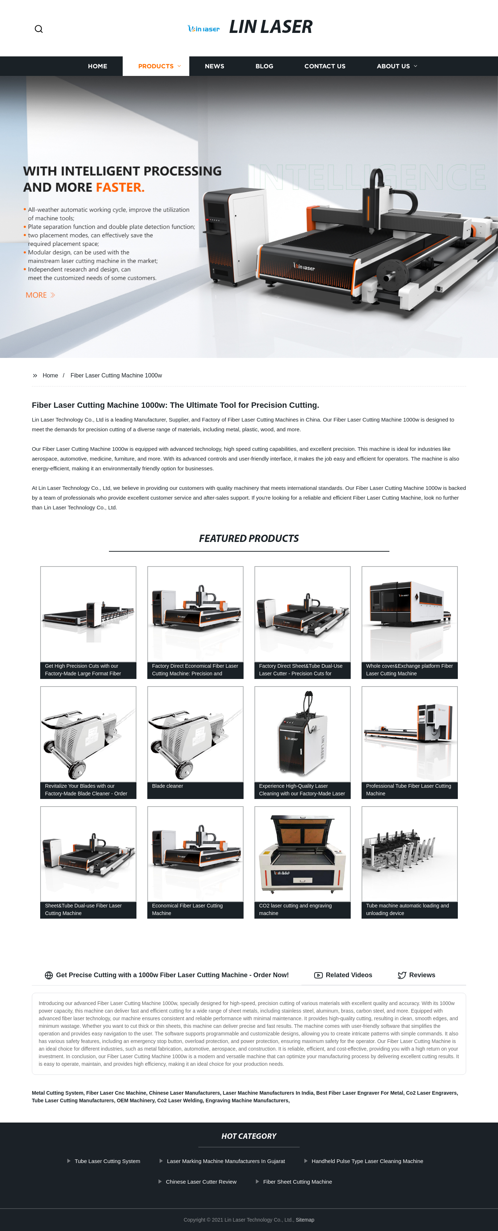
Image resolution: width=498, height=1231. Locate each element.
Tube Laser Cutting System (107, 1161)
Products (156, 66)
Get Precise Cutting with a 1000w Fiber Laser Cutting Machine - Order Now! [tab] (167, 975)
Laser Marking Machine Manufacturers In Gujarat (226, 1161)
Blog (264, 66)
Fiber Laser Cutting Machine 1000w (116, 375)
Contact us (325, 66)
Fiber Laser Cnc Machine (116, 1093)
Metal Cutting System (57, 1093)
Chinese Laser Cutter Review (201, 1182)
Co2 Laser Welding (180, 1100)
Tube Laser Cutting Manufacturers (73, 1100)
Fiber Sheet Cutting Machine (297, 1182)
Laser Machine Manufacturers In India (268, 1093)
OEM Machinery (136, 1100)
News (214, 66)
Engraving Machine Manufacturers (247, 1100)
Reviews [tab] (416, 975)
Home (97, 66)
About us (393, 66)
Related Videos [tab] (343, 975)
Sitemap (305, 1220)
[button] (39, 29)
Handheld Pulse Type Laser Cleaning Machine (367, 1161)
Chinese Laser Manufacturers (184, 1093)
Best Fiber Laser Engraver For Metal (359, 1093)
